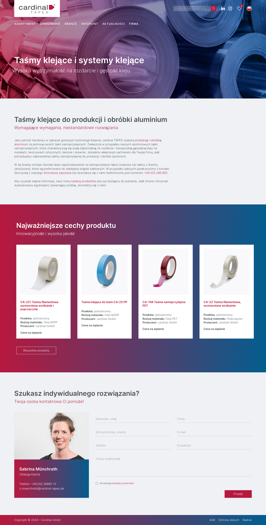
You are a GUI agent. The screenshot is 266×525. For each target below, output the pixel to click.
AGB (212, 520)
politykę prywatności (122, 483)
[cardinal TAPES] (37, 8)
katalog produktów (85, 181)
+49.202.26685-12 (43, 484)
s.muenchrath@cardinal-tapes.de (41, 488)
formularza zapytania (59, 173)
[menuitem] (249, 8)
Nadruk (247, 520)
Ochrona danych (228, 520)
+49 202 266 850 (156, 173)
